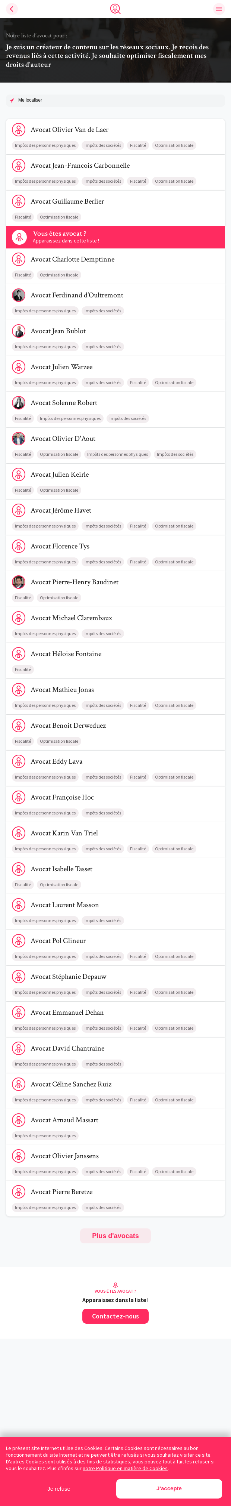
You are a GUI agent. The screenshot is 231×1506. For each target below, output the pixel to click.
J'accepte (169, 1488)
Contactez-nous (115, 1316)
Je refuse (58, 1488)
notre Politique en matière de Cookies (125, 1468)
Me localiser (30, 100)
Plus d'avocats (115, 1236)
